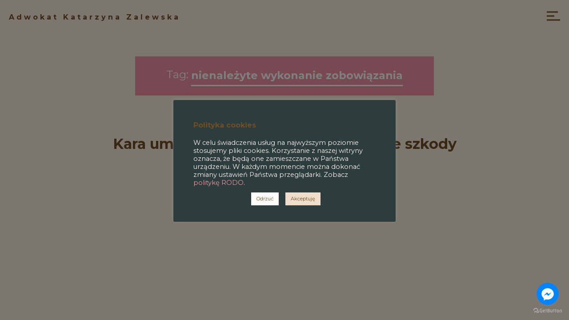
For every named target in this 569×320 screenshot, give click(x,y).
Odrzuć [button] (264, 199)
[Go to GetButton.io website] (547, 311)
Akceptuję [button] (303, 199)
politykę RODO (218, 183)
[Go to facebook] (548, 294)
